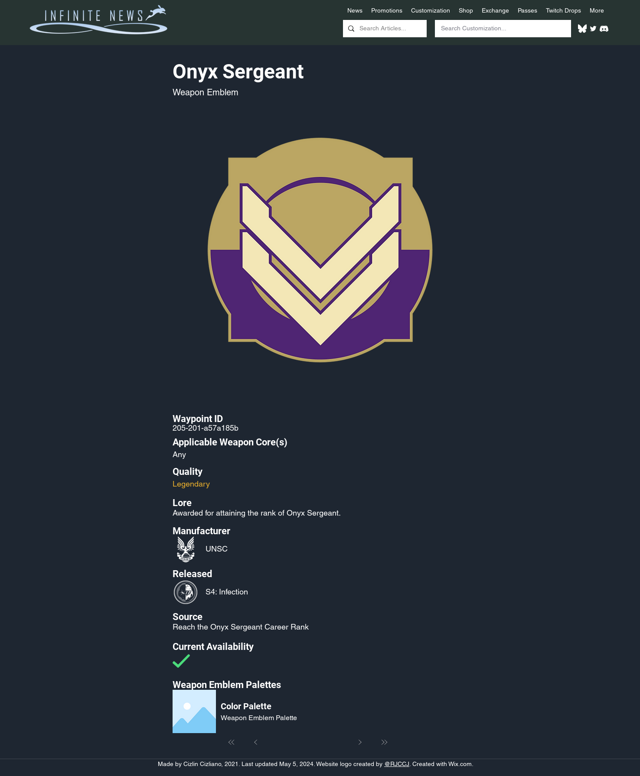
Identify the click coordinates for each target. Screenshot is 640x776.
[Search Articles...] (383, 28)
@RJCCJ (396, 763)
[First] (231, 742)
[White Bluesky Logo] (582, 28)
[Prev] (255, 742)
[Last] (384, 742)
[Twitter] (593, 28)
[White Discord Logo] (604, 28)
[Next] (360, 742)
